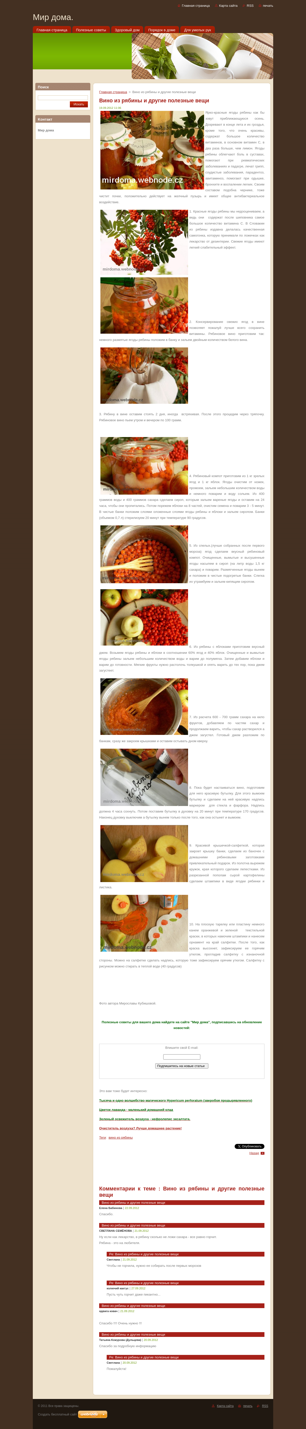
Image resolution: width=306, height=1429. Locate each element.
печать (268, 6)
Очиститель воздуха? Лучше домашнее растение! (140, 1128)
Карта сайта (228, 6)
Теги (102, 1137)
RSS (250, 6)
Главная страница (196, 6)
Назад (254, 1153)
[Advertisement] (63, 219)
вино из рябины (121, 1137)
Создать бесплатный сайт (57, 1414)
